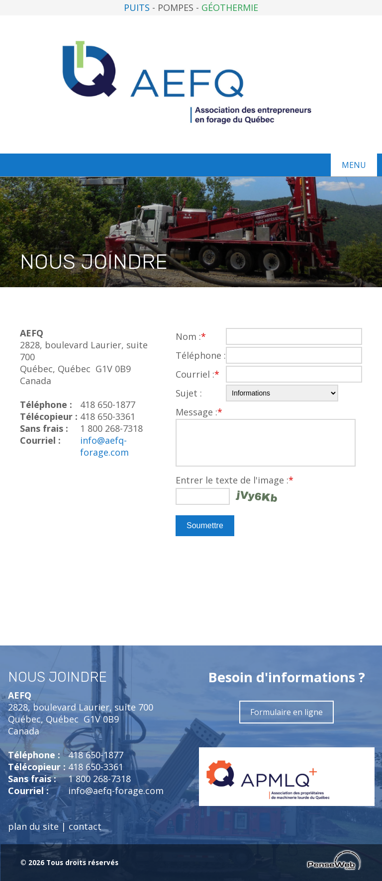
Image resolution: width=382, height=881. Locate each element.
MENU (354, 165)
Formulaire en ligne (286, 712)
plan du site (33, 826)
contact (85, 826)
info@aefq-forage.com (104, 446)
